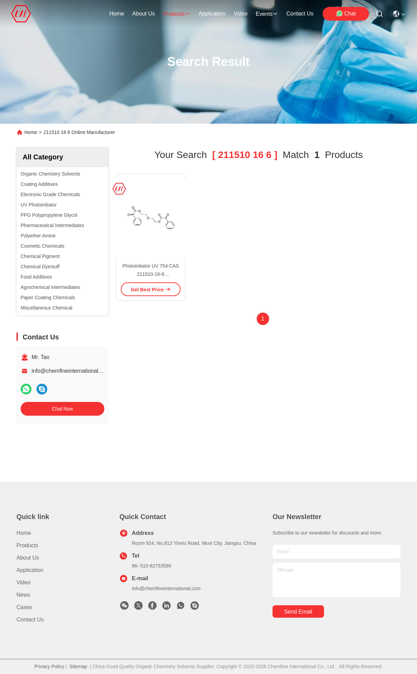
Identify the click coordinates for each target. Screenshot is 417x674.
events (267, 14)
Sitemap (78, 666)
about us (143, 13)
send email (298, 612)
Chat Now (62, 409)
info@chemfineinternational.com (71, 371)
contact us (299, 13)
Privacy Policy (49, 666)
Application (29, 570)
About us (27, 558)
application (211, 13)
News (23, 595)
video (241, 13)
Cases (24, 607)
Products (27, 545)
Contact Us (30, 619)
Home (116, 13)
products (176, 14)
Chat (346, 13)
